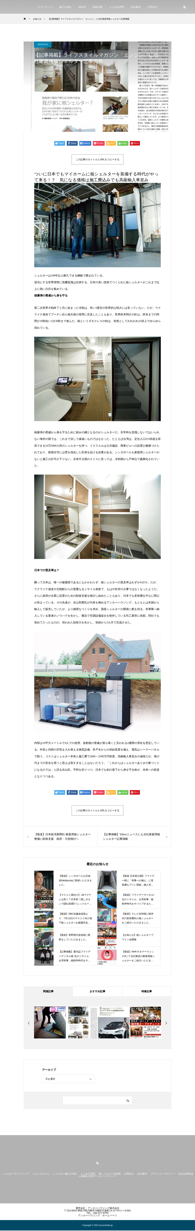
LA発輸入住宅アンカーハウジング (97, 1176)
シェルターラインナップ (15, 1174)
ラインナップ (45, 7)
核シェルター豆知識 (110, 1174)
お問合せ (152, 7)
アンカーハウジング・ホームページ (97, 1216)
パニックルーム (40, 1174)
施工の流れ (65, 7)
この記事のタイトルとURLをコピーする (97, 159)
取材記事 (97, 7)
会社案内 (136, 7)
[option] (50, 1023)
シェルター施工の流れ (65, 1174)
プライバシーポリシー (163, 1174)
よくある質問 (116, 7)
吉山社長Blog (185, 1174)
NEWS (82, 7)
